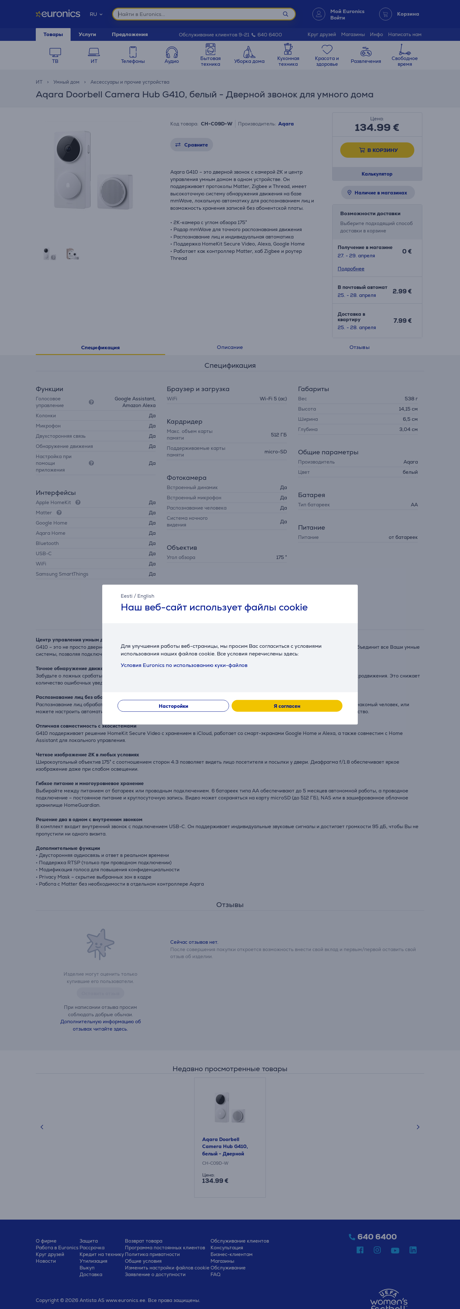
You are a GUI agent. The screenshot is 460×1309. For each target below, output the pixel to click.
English (145, 596)
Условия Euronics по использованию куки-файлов (184, 665)
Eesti (127, 596)
